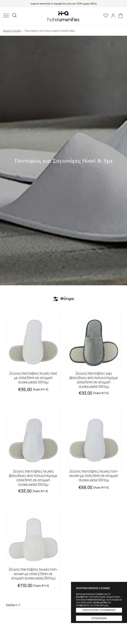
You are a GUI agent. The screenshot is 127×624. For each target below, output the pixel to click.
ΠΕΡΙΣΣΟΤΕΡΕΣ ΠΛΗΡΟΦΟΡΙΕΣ (99, 610)
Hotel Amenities (63, 16)
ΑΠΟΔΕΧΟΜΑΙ (99, 618)
